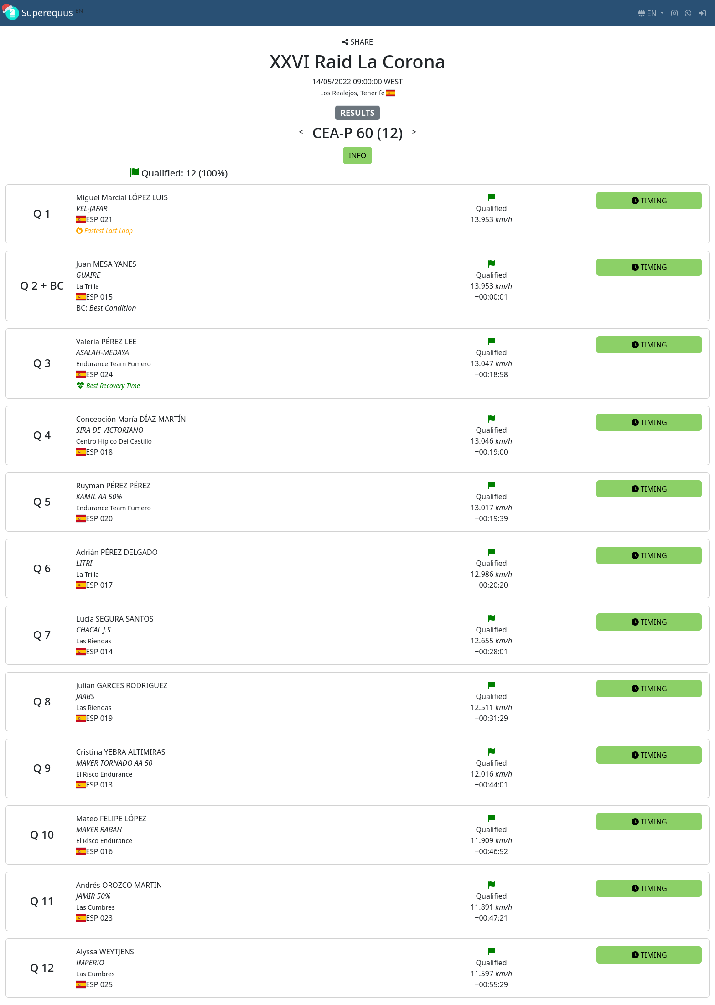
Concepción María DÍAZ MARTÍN (131, 419)
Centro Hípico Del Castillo (114, 441)
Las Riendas (94, 641)
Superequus (44, 13)
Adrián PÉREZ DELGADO (117, 552)
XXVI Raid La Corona (357, 61)
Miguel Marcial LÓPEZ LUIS (122, 197)
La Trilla (87, 286)
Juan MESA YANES (106, 264)
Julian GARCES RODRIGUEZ (121, 685)
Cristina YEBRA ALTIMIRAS (121, 752)
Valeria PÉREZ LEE (106, 342)
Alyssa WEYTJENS (105, 952)
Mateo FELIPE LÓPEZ (111, 818)
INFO (357, 155)
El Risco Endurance (104, 774)
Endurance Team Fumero (113, 363)
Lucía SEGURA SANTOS (115, 619)
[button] (651, 13)
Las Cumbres (95, 907)
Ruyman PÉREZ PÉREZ (113, 486)
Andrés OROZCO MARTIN (119, 885)
